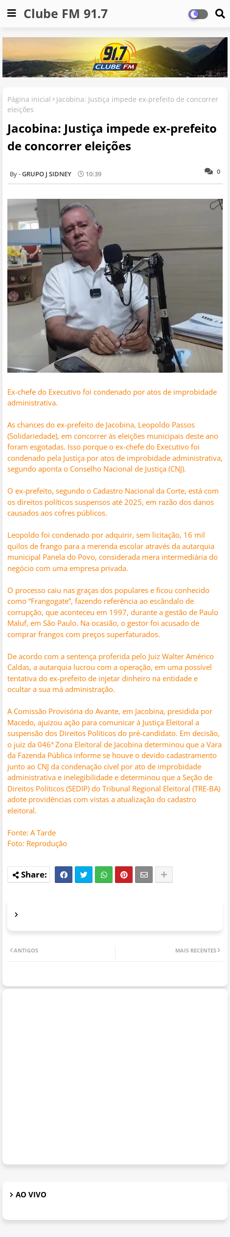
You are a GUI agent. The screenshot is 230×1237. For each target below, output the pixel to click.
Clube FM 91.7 (65, 13)
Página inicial (29, 99)
